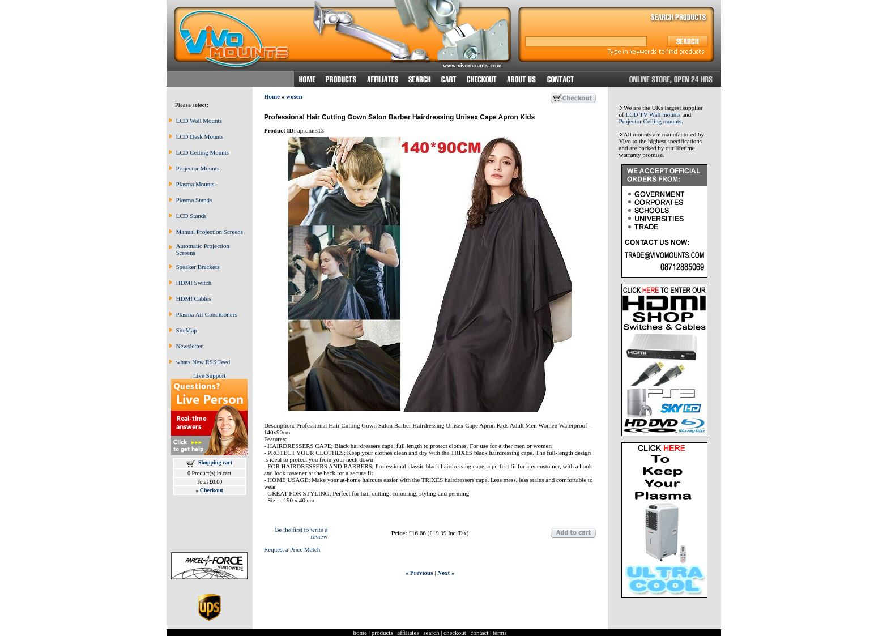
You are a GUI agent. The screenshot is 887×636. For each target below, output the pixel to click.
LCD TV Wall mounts (652, 114)
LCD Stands (191, 215)
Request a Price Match (292, 549)
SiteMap (186, 330)
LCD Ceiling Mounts (202, 152)
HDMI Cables (193, 298)
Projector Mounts (198, 168)
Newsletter (189, 346)
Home (272, 96)
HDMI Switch (194, 282)
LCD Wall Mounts (199, 120)
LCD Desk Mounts (200, 136)
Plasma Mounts (195, 184)
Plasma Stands (194, 200)
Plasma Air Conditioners (206, 314)
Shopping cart (215, 462)
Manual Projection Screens (210, 231)
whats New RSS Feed (203, 361)
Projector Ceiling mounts (650, 121)
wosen (294, 96)
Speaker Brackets (198, 266)
